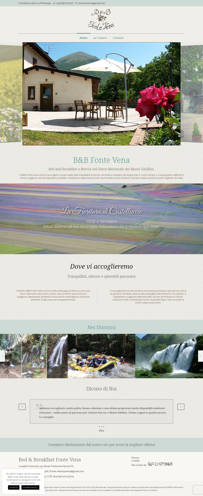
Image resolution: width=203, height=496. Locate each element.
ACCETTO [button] (14, 487)
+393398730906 (64, 3)
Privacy (135, 457)
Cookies (135, 460)
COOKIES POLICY (30, 487)
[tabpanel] (101, 415)
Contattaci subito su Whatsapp (35, 3)
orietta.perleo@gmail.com (91, 3)
